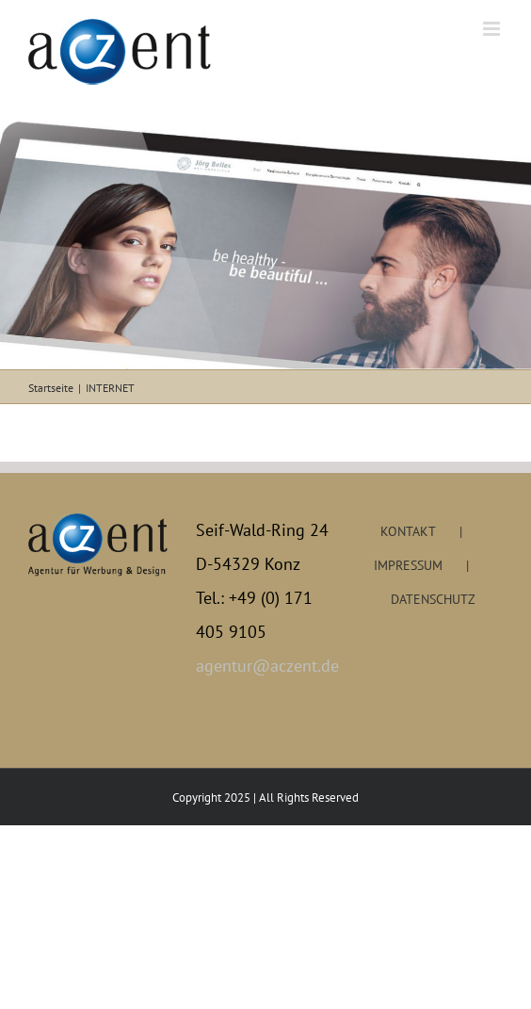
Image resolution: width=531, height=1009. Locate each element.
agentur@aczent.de (265, 665)
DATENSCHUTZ (433, 599)
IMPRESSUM (408, 565)
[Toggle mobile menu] (493, 29)
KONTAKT (408, 531)
